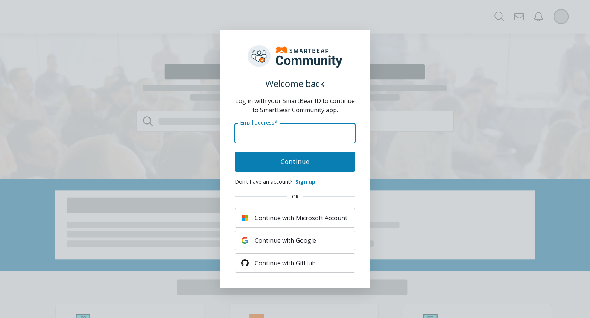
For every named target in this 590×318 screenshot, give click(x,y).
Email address (258, 123)
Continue (295, 161)
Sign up (305, 181)
